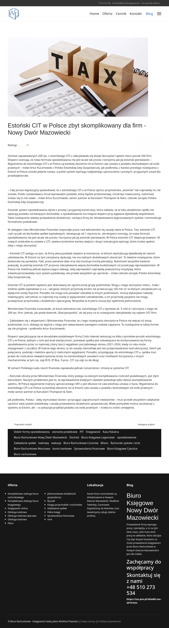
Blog (149, 13)
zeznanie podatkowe (64, 432)
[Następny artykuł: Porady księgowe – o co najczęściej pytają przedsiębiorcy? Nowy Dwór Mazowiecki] (146, 424)
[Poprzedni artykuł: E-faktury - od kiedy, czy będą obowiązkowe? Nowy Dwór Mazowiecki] (23, 424)
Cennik (121, 13)
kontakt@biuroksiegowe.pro (126, 3)
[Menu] (159, 13)
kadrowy (43, 443)
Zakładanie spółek (25, 443)
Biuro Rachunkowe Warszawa (32, 448)
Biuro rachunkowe (25, 454)
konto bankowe (62, 448)
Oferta (107, 13)
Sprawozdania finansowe (89, 448)
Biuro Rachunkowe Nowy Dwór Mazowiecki (40, 437)
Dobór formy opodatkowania (32, 432)
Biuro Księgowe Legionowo (98, 437)
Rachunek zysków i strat (125, 443)
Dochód (74, 437)
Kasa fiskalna (111, 432)
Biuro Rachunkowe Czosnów (81, 443)
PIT (82, 432)
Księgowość (93, 432)
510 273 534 (105, 3)
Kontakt (136, 13)
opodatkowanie (126, 437)
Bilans (104, 443)
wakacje (56, 443)
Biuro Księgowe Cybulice (122, 448)
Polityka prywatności (110, 621)
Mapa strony (88, 621)
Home (94, 13)
